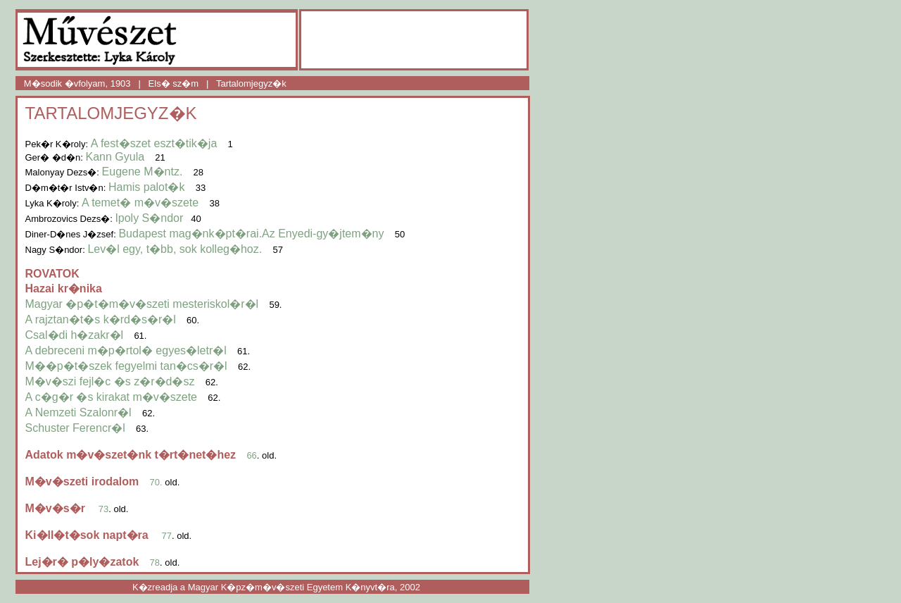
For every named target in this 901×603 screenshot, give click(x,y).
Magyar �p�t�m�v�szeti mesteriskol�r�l (142, 304)
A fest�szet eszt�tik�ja (154, 143)
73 (103, 509)
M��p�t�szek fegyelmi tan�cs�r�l (126, 366)
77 (167, 535)
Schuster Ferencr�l (75, 428)
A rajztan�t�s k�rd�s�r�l (100, 319)
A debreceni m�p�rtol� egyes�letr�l (126, 350)
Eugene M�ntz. (142, 172)
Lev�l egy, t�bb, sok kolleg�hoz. (174, 249)
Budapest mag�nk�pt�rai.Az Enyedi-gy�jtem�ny (251, 234)
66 (251, 455)
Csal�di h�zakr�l (74, 335)
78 (155, 562)
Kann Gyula (114, 157)
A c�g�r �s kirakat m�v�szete (111, 397)
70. (156, 482)
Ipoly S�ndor (149, 218)
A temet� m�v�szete (142, 203)
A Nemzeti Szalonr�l (78, 412)
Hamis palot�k (146, 187)
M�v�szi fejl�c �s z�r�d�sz (110, 381)
